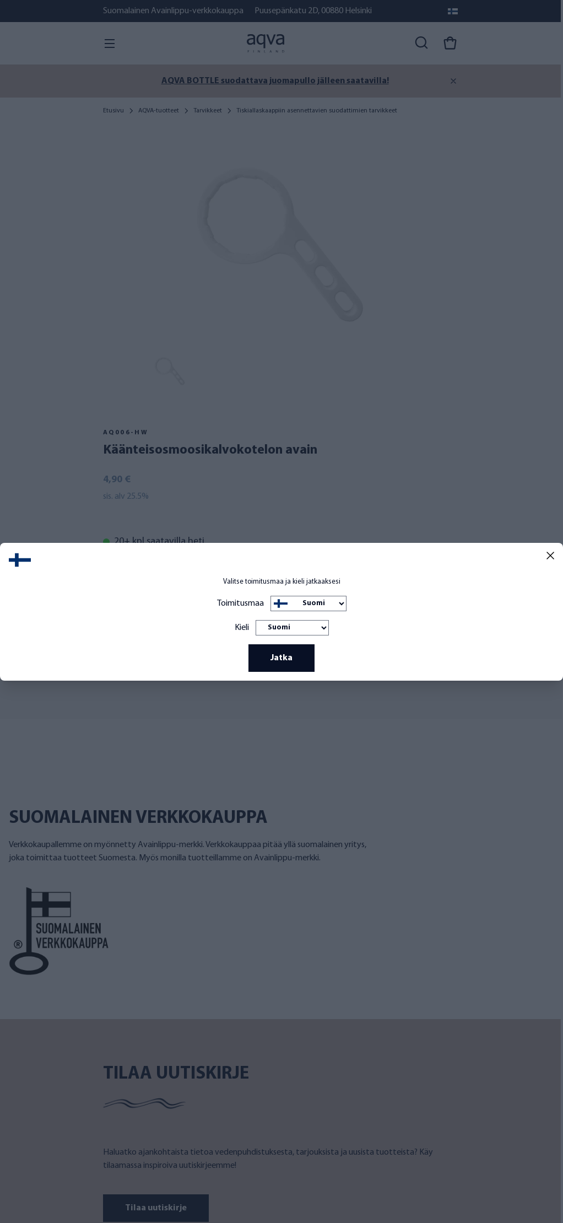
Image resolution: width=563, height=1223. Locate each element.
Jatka (281, 658)
